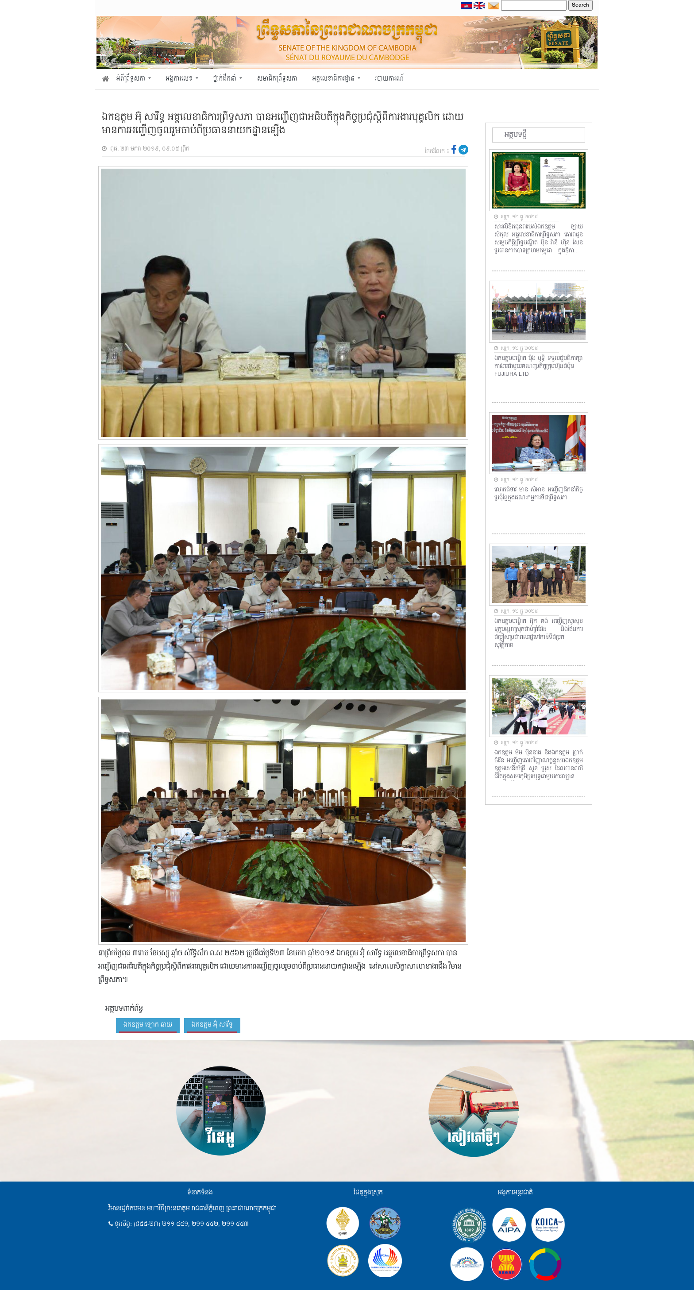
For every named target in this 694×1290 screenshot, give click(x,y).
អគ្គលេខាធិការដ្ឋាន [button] (334, 79)
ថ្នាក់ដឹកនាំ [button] (225, 79)
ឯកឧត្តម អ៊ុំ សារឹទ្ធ (212, 1025)
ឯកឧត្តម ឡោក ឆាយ (147, 1025)
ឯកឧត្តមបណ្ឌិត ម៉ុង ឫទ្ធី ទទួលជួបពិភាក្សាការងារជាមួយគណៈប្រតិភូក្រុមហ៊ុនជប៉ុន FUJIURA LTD (538, 367)
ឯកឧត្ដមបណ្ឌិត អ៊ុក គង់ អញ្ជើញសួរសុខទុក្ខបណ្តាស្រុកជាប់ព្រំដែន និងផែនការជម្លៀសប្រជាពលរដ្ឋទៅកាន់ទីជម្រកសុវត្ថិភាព (538, 633)
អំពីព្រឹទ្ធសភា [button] (131, 79)
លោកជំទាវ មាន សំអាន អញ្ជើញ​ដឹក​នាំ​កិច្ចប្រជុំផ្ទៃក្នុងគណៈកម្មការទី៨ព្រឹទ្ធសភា (538, 494)
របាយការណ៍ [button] (389, 79)
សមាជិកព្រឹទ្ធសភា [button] (277, 79)
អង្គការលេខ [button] (180, 79)
